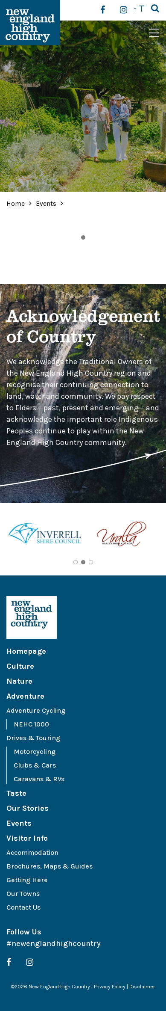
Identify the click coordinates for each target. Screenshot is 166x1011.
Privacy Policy (109, 987)
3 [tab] (91, 562)
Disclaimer (142, 987)
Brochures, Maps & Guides (49, 866)
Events (47, 203)
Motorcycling (34, 751)
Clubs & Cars (35, 765)
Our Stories (27, 808)
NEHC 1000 (31, 724)
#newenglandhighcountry (53, 943)
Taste (16, 793)
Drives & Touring (33, 738)
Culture (20, 666)
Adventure (25, 696)
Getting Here (27, 880)
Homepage (26, 651)
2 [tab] (83, 562)
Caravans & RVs (39, 779)
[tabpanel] (44, 535)
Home (15, 203)
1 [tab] (83, 237)
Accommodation (32, 852)
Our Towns (23, 893)
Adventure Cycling (35, 710)
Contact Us (23, 907)
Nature (19, 681)
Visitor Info (27, 838)
